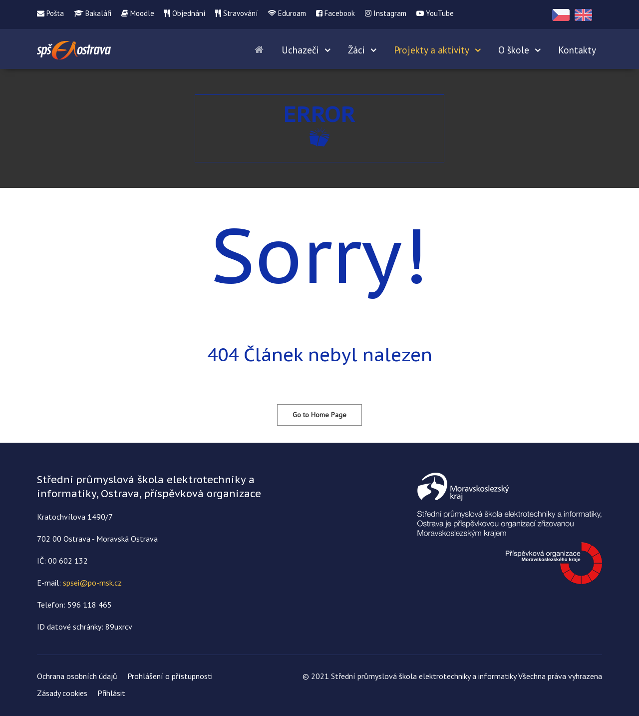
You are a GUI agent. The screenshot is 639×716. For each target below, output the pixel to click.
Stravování (236, 13)
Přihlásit (111, 693)
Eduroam (287, 13)
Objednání (184, 13)
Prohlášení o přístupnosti (170, 676)
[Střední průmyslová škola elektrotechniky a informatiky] (74, 48)
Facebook (335, 13)
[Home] (261, 49)
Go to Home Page (319, 414)
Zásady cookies (62, 693)
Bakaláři (92, 13)
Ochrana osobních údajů (77, 676)
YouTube (435, 13)
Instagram (385, 13)
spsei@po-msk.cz (92, 583)
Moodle (137, 13)
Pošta (50, 13)
